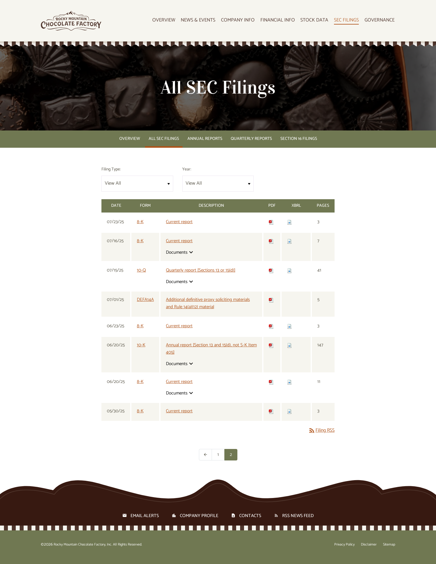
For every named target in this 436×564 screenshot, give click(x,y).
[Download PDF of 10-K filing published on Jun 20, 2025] (271, 350)
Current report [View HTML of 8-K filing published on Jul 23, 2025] (179, 227)
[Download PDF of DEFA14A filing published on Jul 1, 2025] (271, 304)
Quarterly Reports (251, 143)
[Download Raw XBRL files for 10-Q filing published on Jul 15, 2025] (289, 275)
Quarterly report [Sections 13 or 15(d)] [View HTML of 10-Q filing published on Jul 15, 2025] (200, 275)
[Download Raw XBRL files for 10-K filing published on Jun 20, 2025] (289, 350)
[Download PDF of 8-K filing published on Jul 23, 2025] (271, 227)
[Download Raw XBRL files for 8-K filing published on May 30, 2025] (289, 416)
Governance (380, 22)
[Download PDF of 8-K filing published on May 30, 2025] (271, 416)
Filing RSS (321, 435)
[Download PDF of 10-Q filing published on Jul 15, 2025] (271, 275)
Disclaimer (369, 550)
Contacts (250, 521)
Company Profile (199, 521)
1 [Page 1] (221, 459)
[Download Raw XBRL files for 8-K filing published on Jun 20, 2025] (289, 387)
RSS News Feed (298, 521)
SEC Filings (348, 22)
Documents (180, 257)
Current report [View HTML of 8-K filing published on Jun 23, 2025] (179, 331)
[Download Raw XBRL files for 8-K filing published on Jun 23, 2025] (289, 331)
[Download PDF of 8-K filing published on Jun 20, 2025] (271, 387)
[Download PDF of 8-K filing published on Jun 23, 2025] (271, 331)
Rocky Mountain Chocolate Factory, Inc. (83, 549)
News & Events (203, 22)
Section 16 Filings (298, 143)
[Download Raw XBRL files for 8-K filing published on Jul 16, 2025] (289, 246)
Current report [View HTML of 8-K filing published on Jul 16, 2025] (179, 246)
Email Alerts (144, 521)
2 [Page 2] (233, 459)
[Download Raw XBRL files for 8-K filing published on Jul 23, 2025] (289, 227)
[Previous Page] (205, 460)
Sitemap (389, 550)
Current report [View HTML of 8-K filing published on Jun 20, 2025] (179, 387)
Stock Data (317, 22)
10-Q (141, 275)
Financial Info (281, 22)
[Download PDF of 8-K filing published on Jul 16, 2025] (271, 246)
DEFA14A (145, 304)
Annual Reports (204, 143)
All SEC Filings (164, 143)
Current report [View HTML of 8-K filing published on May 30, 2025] (179, 416)
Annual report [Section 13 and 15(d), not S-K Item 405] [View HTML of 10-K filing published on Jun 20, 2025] (211, 354)
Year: (186, 174)
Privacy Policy (344, 550)
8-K (140, 227)
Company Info (242, 22)
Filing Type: (111, 174)
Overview (169, 22)
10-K (141, 350)
